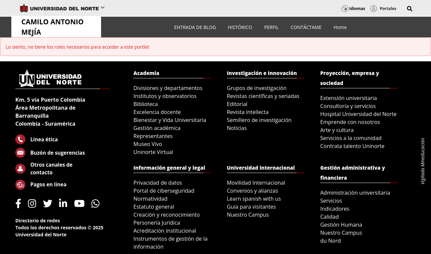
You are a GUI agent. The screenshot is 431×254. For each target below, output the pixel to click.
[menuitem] (195, 27)
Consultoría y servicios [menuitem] (348, 106)
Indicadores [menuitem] (334, 208)
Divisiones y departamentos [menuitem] (167, 88)
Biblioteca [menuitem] (145, 104)
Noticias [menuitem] (237, 128)
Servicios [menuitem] (331, 200)
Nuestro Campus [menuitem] (248, 214)
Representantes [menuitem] (152, 136)
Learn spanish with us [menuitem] (254, 198)
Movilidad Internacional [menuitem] (256, 182)
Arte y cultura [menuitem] (337, 130)
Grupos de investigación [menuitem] (257, 88)
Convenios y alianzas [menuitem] (252, 190)
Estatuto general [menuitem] (153, 206)
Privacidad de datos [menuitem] (157, 182)
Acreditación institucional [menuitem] (164, 230)
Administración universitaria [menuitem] (355, 192)
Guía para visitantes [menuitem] (251, 206)
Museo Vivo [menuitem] (147, 144)
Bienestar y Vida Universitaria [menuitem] (169, 120)
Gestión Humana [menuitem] (341, 224)
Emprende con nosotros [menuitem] (350, 122)
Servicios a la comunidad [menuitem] (351, 138)
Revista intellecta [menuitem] (248, 112)
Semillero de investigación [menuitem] (259, 120)
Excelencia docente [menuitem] (157, 112)
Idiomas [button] (353, 8)
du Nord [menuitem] (330, 240)
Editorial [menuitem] (237, 104)
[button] (409, 8)
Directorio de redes (37, 220)
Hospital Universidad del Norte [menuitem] (358, 114)
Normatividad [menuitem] (150, 198)
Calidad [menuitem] (329, 216)
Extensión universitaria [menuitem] (348, 98)
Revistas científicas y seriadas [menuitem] (263, 96)
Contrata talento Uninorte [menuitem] (352, 146)
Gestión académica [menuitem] (156, 128)
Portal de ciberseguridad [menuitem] (163, 190)
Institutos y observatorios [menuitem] (164, 96)
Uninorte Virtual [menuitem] (153, 152)
